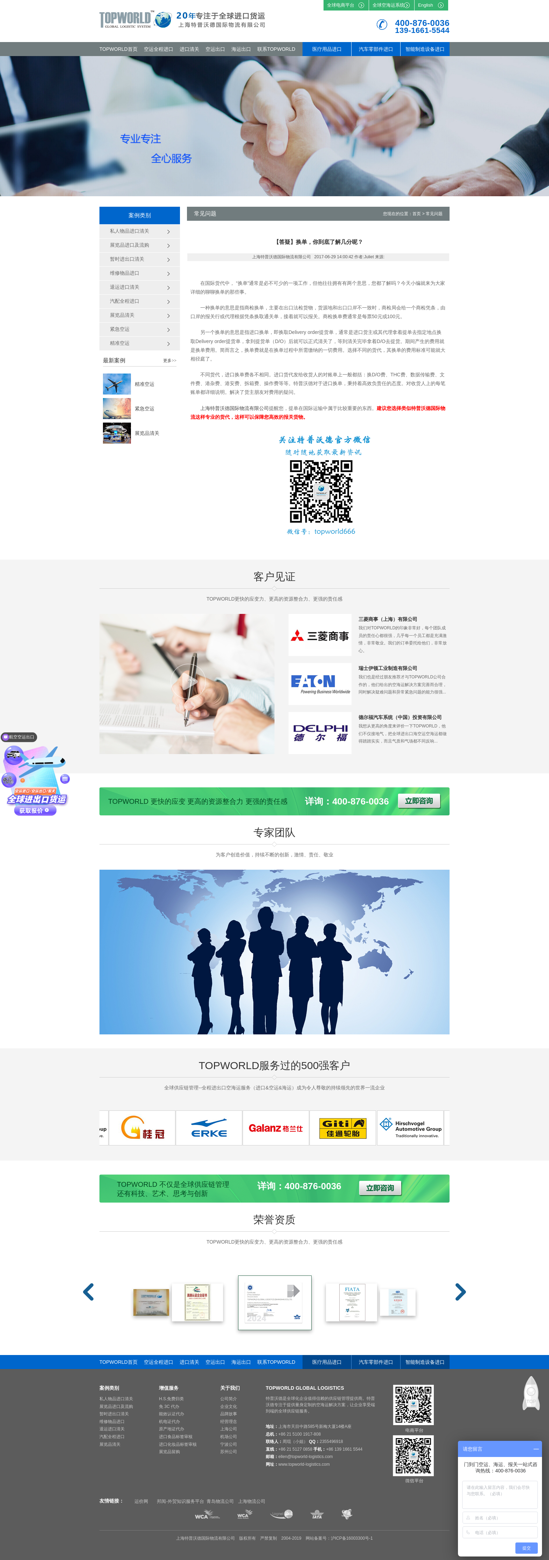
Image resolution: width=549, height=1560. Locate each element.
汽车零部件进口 (376, 49)
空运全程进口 (158, 49)
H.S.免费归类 (171, 1398)
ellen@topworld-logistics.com (305, 1456)
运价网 (141, 1501)
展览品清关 (147, 433)
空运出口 (215, 49)
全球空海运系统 (388, 5)
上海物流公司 (251, 1501)
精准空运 (144, 384)
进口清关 (189, 49)
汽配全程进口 (112, 1436)
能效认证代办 (171, 1413)
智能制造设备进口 (425, 49)
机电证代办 (169, 1421)
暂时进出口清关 (114, 1413)
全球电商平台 (340, 5)
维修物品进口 (112, 1421)
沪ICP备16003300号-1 (352, 1538)
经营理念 (228, 1421)
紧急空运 (144, 408)
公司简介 (228, 1398)
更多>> (169, 360)
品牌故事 (228, 1413)
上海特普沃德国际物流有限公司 (234, 408)
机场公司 (228, 1436)
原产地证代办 (171, 1428)
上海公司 (228, 1428)
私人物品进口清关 (116, 1398)
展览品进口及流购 (116, 1406)
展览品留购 (169, 1451)
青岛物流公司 (220, 1501)
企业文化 (228, 1406)
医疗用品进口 (327, 49)
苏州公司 (228, 1451)
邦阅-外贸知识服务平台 (180, 1501)
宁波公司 (228, 1444)
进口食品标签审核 (176, 1436)
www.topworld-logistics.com (304, 1464)
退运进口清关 (112, 1428)
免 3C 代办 (169, 1406)
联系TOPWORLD (276, 49)
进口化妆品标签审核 (178, 1444)
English (425, 5)
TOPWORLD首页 (118, 49)
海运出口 (241, 49)
